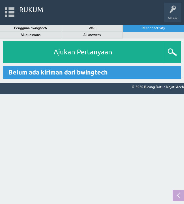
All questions (30, 35)
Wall (92, 28)
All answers (92, 35)
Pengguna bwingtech (30, 28)
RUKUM (31, 10)
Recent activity (153, 28)
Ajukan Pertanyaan (83, 52)
